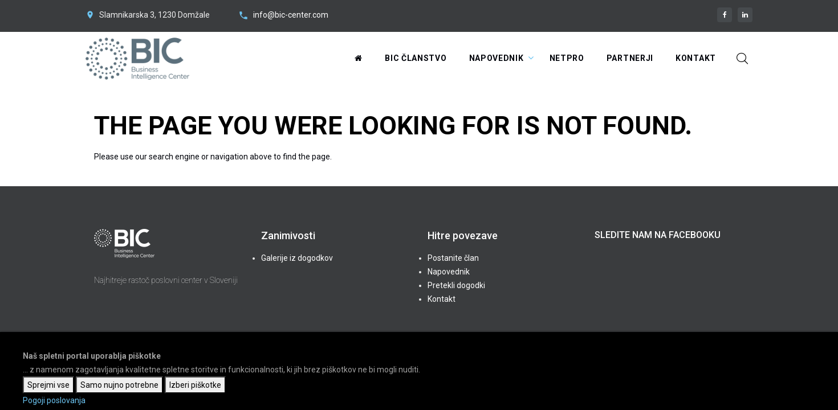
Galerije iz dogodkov (297, 258)
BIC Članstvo (415, 58)
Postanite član (453, 258)
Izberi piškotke (195, 385)
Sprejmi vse (48, 385)
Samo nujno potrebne (119, 385)
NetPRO (567, 58)
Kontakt (696, 58)
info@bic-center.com (290, 14)
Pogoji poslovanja (54, 400)
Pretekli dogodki (456, 285)
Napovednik (496, 58)
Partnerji (630, 58)
